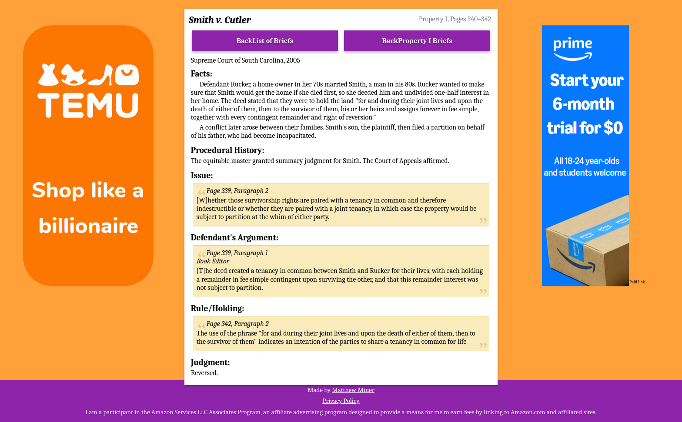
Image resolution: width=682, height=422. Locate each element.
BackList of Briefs (265, 41)
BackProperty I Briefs (417, 41)
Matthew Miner (353, 390)
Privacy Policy (340, 401)
